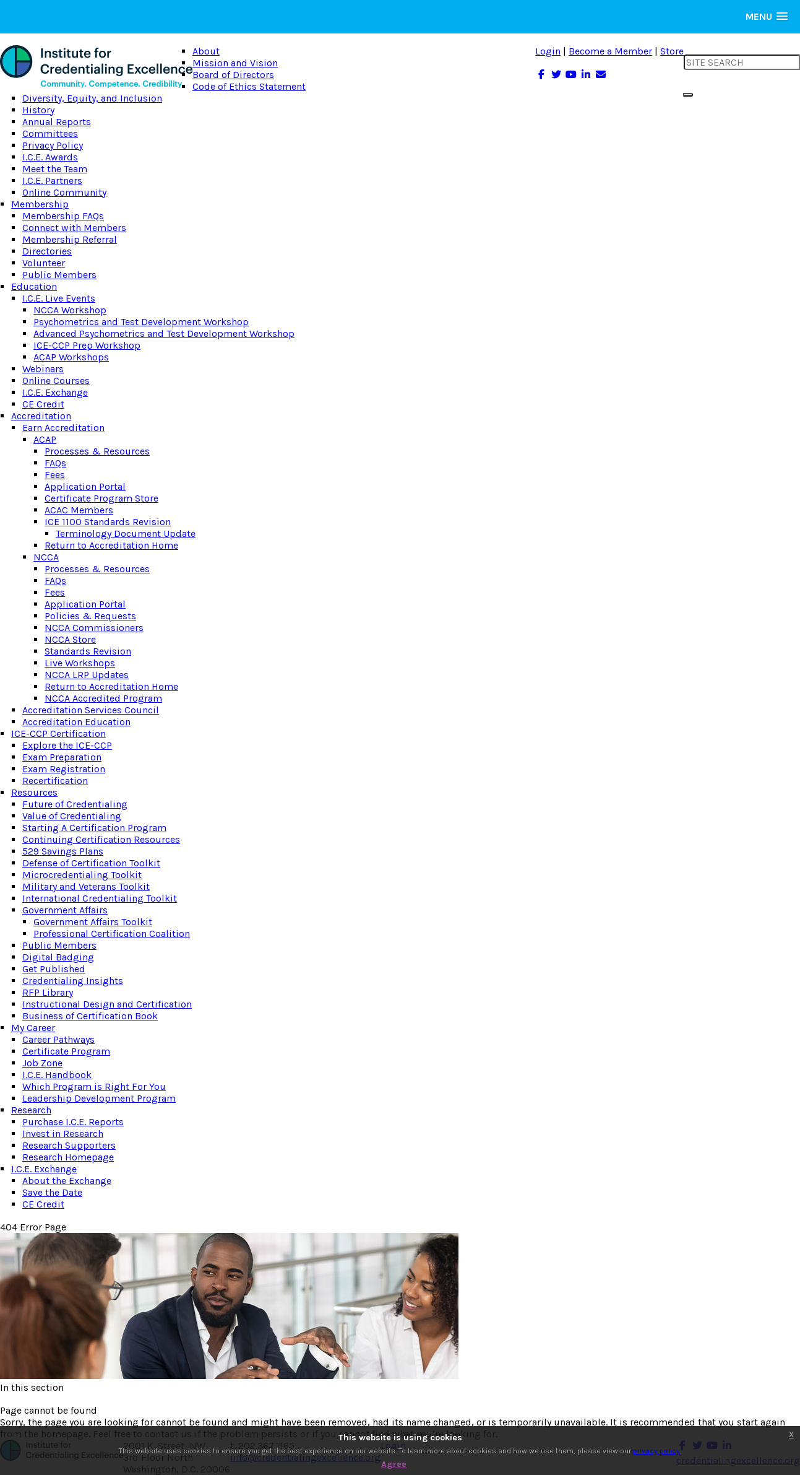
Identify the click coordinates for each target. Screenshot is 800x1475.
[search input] (742, 62)
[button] (766, 16)
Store (672, 51)
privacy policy (656, 1451)
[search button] (688, 95)
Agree (393, 1464)
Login (548, 51)
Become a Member (610, 51)
